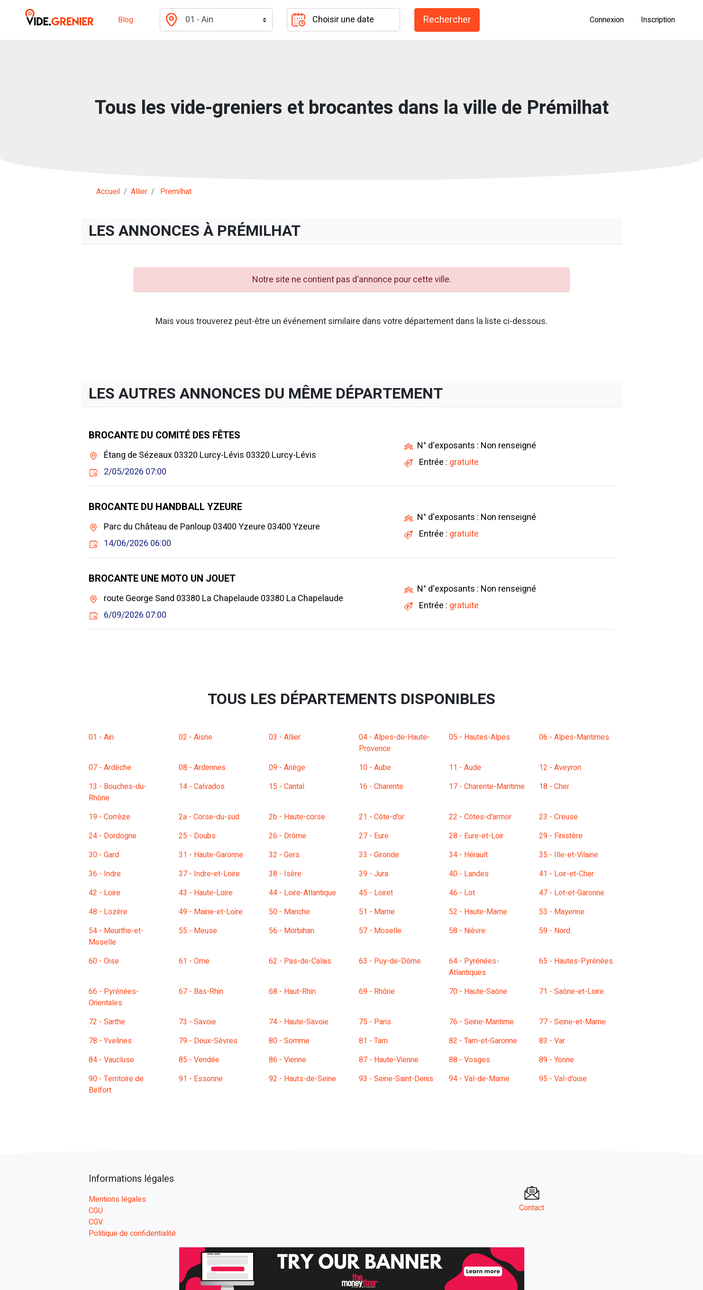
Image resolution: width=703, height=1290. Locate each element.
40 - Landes (469, 874)
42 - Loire (104, 893)
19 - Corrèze (109, 817)
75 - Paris (375, 1022)
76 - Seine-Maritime (481, 1022)
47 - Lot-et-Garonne (571, 893)
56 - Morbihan (291, 931)
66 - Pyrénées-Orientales (114, 997)
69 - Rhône (377, 991)
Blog (125, 20)
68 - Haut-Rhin (292, 991)
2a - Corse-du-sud (209, 817)
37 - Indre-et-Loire (209, 874)
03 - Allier (285, 737)
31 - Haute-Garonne (211, 855)
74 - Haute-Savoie (299, 1022)
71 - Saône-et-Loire (571, 991)
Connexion (607, 20)
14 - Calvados (202, 786)
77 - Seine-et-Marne (572, 1022)
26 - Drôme (287, 836)
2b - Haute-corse (297, 817)
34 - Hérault (468, 855)
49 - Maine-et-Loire (211, 912)
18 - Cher (554, 786)
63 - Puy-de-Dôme (390, 961)
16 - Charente (381, 786)
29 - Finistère (561, 836)
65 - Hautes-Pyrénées (576, 961)
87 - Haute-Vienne (389, 1060)
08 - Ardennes (202, 767)
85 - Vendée (199, 1060)
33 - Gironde (379, 855)
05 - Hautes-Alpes (479, 737)
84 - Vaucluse (111, 1060)
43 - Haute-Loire (206, 893)
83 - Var (552, 1041)
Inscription (658, 20)
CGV (96, 1222)
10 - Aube (375, 767)
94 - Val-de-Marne (479, 1079)
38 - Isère (285, 874)
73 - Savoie (197, 1022)
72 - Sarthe (107, 1022)
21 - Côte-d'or (381, 817)
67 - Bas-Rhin (201, 991)
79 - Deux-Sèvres (208, 1041)
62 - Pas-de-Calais (300, 961)
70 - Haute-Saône (478, 991)
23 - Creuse (558, 817)
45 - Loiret (376, 893)
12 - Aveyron (560, 767)
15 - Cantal (286, 786)
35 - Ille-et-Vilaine (568, 855)
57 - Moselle (380, 931)
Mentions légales (117, 1199)
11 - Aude (465, 767)
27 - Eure (374, 836)
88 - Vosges (469, 1060)
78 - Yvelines (110, 1041)
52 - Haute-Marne (478, 912)
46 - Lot (462, 893)
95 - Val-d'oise (563, 1079)
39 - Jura (373, 874)
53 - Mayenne (561, 912)
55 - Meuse (198, 931)
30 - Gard (104, 855)
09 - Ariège (287, 767)
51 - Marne (377, 912)
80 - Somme (289, 1041)
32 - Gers (284, 855)
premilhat (176, 191)
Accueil (108, 191)
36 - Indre (105, 874)
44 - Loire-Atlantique (302, 893)
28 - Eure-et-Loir (476, 836)
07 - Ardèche (110, 767)
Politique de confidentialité (132, 1233)
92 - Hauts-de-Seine (302, 1079)
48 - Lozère (108, 912)
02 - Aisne (195, 737)
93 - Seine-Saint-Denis (396, 1079)
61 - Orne (194, 961)
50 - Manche (289, 912)
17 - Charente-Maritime (487, 786)
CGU (96, 1210)
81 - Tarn (373, 1041)
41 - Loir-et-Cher (566, 874)
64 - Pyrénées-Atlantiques (474, 967)
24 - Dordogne (113, 836)
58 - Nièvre (467, 931)
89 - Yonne (556, 1060)
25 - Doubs (197, 836)
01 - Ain (101, 737)
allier (139, 191)
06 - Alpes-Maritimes (574, 737)
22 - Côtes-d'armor (480, 817)
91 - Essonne (201, 1079)
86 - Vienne (287, 1060)
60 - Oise (104, 961)
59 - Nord (554, 931)
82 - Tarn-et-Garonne (483, 1041)
